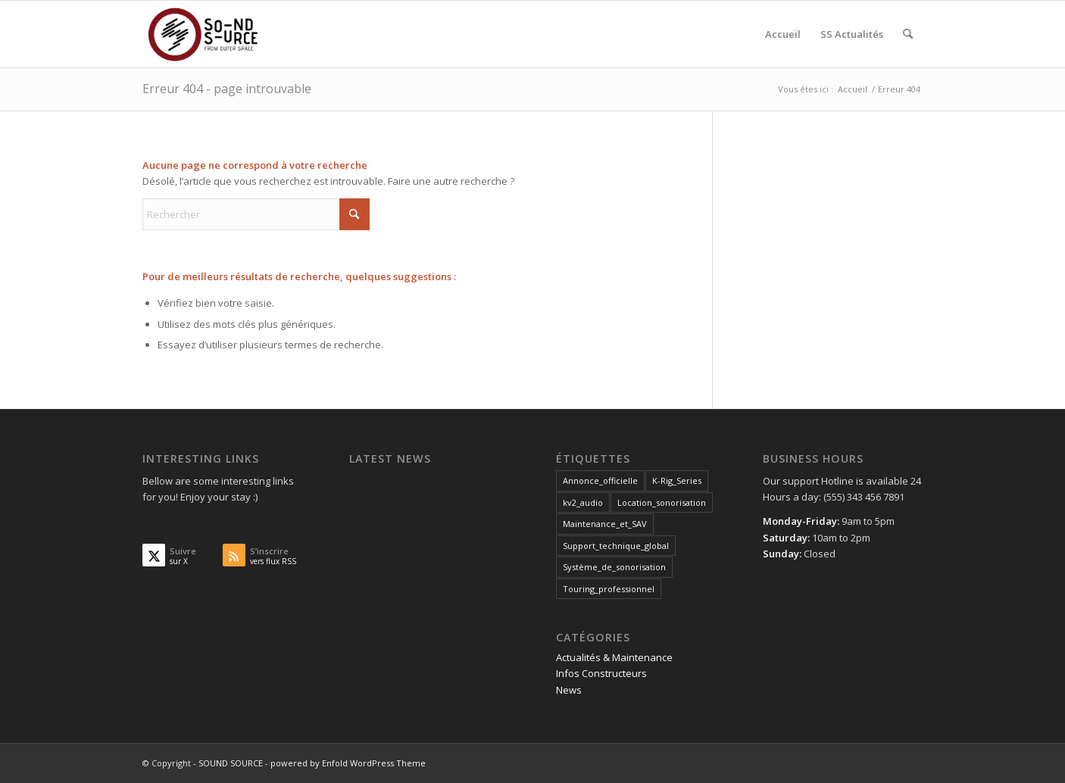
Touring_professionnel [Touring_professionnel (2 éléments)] (608, 588)
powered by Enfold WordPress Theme (348, 763)
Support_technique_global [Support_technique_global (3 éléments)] (616, 545)
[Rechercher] (908, 34)
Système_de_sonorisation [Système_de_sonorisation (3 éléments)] (614, 566)
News (569, 690)
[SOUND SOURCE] (214, 34)
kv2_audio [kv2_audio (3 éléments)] (583, 502)
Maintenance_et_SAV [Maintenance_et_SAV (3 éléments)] (605, 523)
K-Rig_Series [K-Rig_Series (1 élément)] (676, 480)
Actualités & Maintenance (614, 657)
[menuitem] (782, 34)
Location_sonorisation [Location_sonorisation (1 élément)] (661, 502)
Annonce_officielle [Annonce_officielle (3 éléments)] (600, 480)
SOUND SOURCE (230, 763)
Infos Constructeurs (601, 673)
